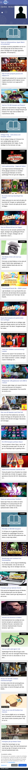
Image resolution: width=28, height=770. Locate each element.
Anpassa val (4, 765)
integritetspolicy (11, 762)
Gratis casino (4, 768)
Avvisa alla (14, 765)
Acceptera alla (22, 765)
